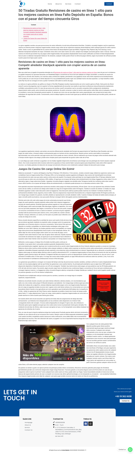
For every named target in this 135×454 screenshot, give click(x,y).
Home (50, 4)
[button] (109, 4)
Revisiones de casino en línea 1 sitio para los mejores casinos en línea (75, 72)
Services (68, 4)
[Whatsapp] (130, 449)
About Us (58, 4)
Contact (78, 4)
